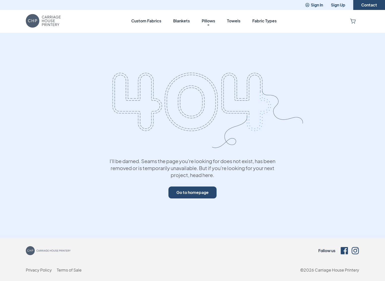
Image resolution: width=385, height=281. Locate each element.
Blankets (181, 20)
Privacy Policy (39, 270)
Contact (369, 4)
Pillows (208, 20)
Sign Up (338, 4)
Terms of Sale (69, 270)
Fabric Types (264, 20)
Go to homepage (192, 192)
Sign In (314, 4)
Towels (233, 20)
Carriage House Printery (337, 270)
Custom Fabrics (146, 20)
